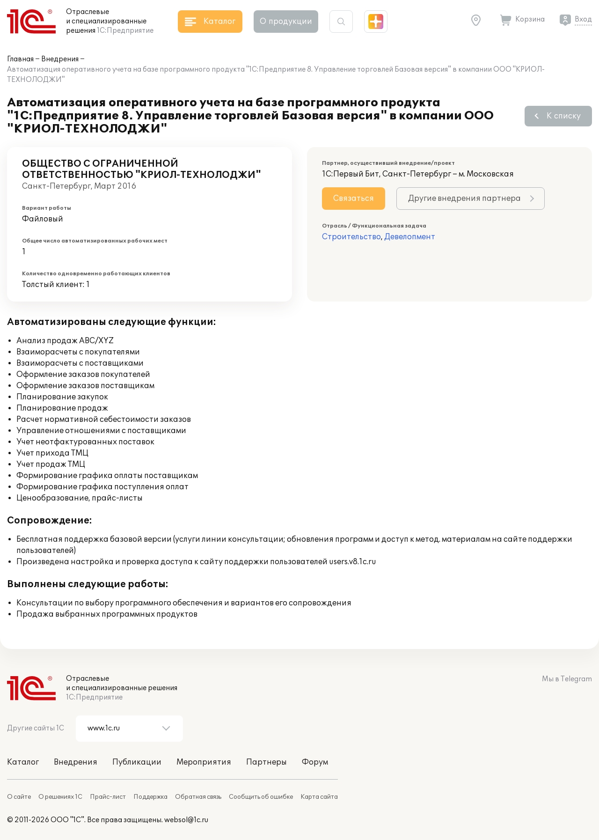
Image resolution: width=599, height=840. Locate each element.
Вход (583, 19)
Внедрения (60, 59)
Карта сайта (319, 797)
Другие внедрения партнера (464, 198)
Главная (20, 59)
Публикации (136, 762)
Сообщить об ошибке (261, 797)
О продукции (286, 21)
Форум (315, 762)
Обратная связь (198, 797)
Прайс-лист (108, 797)
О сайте (19, 797)
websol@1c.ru (186, 820)
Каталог (23, 762)
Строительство (351, 237)
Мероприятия (203, 762)
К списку (564, 116)
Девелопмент (409, 237)
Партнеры (266, 762)
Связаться (353, 198)
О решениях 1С (60, 797)
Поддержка (150, 797)
